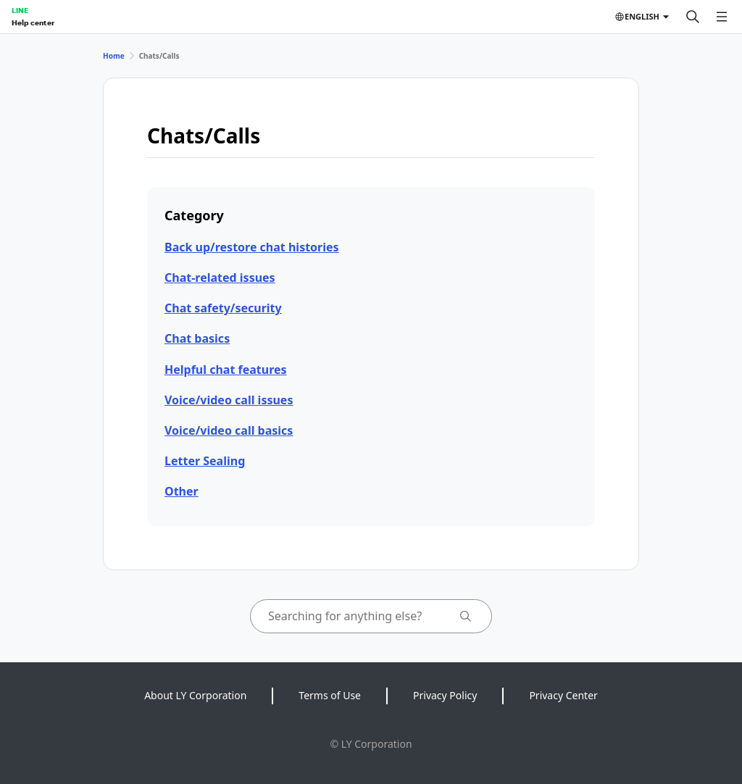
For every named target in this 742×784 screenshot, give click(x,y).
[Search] (692, 16)
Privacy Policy (445, 695)
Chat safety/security (223, 308)
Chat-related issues (219, 277)
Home (114, 56)
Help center (33, 22)
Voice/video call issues (228, 400)
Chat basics (197, 338)
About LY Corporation (195, 695)
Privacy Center (563, 695)
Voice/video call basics (228, 430)
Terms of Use (330, 695)
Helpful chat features (225, 370)
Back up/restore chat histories (251, 247)
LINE (20, 10)
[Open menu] (721, 16)
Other (181, 491)
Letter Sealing (204, 461)
